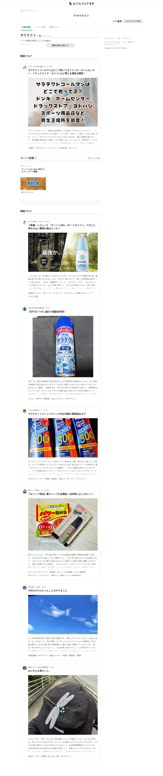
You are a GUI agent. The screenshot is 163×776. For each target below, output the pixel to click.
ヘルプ (124, 42)
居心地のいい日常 (34, 587)
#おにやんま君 (53, 756)
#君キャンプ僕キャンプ (60, 575)
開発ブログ (131, 42)
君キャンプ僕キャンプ (35, 490)
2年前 (45, 410)
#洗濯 (64, 655)
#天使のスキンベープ (84, 293)
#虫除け (31, 148)
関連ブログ (54, 27)
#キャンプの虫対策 (64, 572)
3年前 (52, 667)
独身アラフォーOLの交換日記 (38, 667)
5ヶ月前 (46, 221)
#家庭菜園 (32, 655)
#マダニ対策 (33, 296)
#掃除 (78, 655)
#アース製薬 (45, 479)
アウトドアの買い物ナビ (36, 66)
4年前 (47, 490)
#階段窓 (72, 655)
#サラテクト (41, 148)
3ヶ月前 (49, 66)
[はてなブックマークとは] (36, 158)
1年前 (48, 308)
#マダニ (31, 399)
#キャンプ (73, 148)
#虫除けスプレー (35, 293)
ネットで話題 (40, 27)
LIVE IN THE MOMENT (36, 308)
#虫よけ (62, 479)
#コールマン (52, 148)
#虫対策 (52, 572)
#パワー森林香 (80, 572)
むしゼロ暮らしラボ (35, 221)
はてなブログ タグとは (112, 42)
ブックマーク (26, 166)
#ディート (47, 293)
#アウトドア (43, 572)
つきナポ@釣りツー (35, 410)
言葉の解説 (26, 27)
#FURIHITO (76, 575)
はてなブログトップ (111, 44)
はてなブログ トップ (28, 10)
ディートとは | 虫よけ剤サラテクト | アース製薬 (33, 170)
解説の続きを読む (60, 45)
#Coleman (63, 148)
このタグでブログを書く (132, 21)
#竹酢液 (46, 399)
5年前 (44, 587)
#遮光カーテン (55, 655)
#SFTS (39, 399)
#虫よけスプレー (57, 399)
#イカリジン (58, 293)
